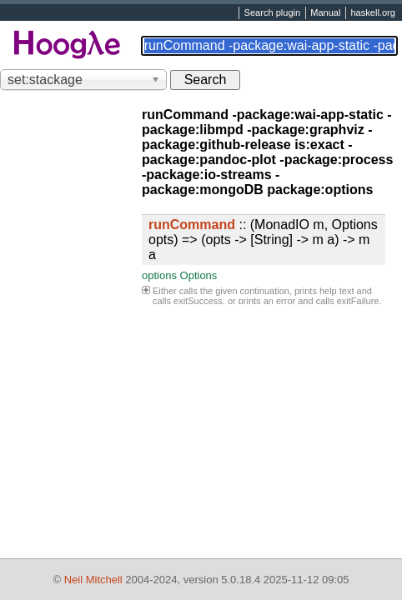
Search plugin (272, 13)
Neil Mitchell (93, 579)
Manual (325, 13)
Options (199, 275)
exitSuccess (198, 301)
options (159, 275)
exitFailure (358, 301)
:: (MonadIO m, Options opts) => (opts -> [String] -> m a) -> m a (263, 240)
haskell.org (372, 13)
